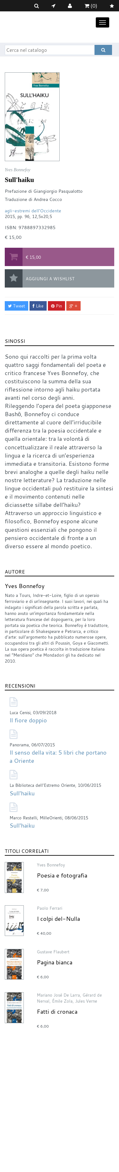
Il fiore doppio (28, 720)
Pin (56, 306)
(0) (90, 5)
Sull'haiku (22, 793)
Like (38, 306)
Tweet (16, 306)
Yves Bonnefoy (24, 586)
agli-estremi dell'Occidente (33, 211)
